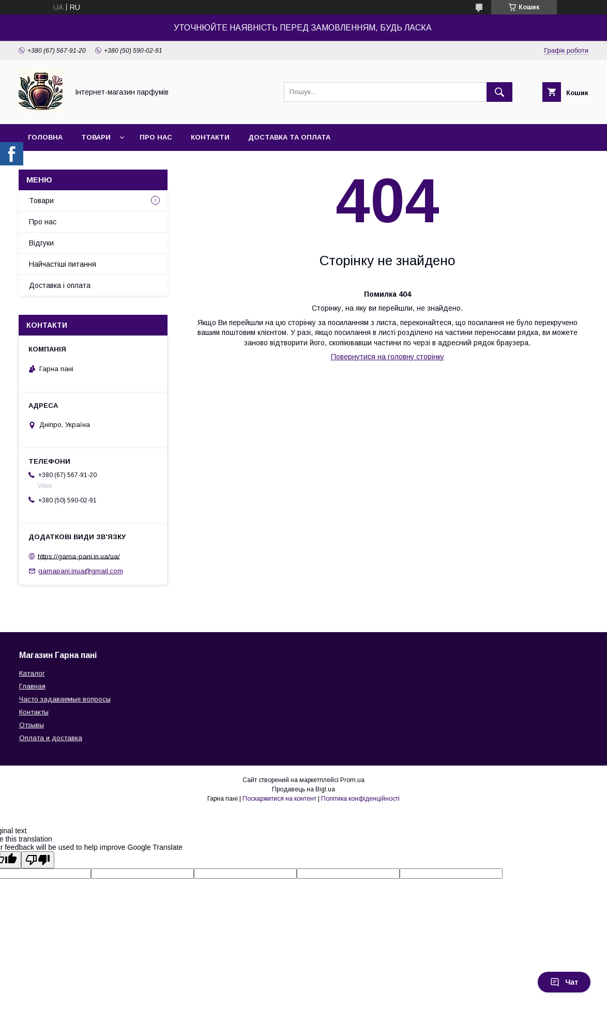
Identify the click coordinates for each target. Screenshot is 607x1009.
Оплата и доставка (50, 738)
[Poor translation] (37, 859)
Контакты (34, 712)
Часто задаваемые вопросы (65, 699)
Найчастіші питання (62, 264)
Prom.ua (352, 780)
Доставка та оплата (289, 137)
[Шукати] (499, 92)
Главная (32, 686)
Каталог (32, 673)
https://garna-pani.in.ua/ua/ (79, 556)
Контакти (210, 137)
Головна (45, 137)
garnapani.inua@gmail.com (80, 571)
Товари (96, 137)
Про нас (156, 137)
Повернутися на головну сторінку (387, 357)
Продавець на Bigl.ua (303, 789)
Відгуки (41, 243)
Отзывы (31, 725)
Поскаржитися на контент (279, 798)
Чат (564, 982)
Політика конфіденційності (360, 798)
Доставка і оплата (59, 285)
